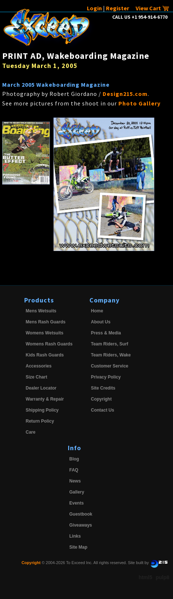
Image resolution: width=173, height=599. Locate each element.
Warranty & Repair (45, 399)
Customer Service (109, 366)
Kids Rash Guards (45, 355)
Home (97, 310)
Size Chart (36, 377)
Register (117, 8)
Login (94, 8)
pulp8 (162, 577)
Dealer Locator (41, 388)
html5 (145, 577)
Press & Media (106, 333)
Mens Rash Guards (46, 321)
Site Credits (103, 388)
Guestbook (80, 514)
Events (76, 503)
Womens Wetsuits (44, 333)
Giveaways (80, 525)
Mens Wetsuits (41, 310)
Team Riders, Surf (109, 344)
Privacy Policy (106, 377)
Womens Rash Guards (49, 344)
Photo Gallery (139, 103)
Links (75, 536)
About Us (100, 321)
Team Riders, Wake (111, 355)
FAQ (73, 470)
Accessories (39, 366)
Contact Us (102, 410)
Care (31, 432)
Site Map (78, 547)
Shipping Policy (42, 410)
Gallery (76, 492)
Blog (74, 459)
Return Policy (40, 421)
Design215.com (125, 93)
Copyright (101, 399)
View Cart (152, 8)
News (75, 481)
